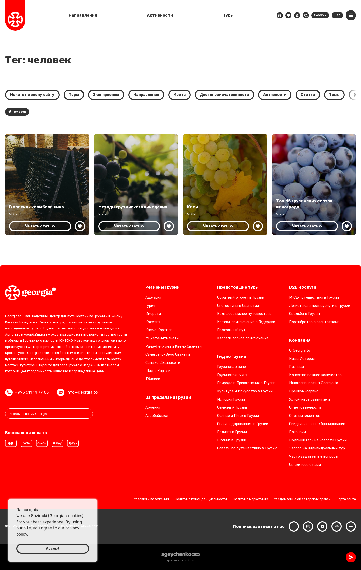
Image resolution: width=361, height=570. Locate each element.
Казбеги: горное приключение (243, 338)
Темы (334, 94)
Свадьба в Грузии (304, 314)
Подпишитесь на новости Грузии (318, 440)
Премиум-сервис (303, 391)
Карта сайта (346, 499)
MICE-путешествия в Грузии (314, 297)
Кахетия (152, 322)
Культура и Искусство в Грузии (245, 391)
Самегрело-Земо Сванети (167, 354)
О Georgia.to (299, 350)
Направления (82, 15)
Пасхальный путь (232, 330)
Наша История (302, 358)
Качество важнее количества (315, 375)
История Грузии (231, 399)
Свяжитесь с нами (305, 464)
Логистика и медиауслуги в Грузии (319, 305)
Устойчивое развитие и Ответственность (309, 403)
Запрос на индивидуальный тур (317, 448)
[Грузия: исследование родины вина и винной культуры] (47, 184)
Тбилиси (152, 379)
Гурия (150, 305)
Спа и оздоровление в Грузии (242, 424)
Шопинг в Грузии (231, 440)
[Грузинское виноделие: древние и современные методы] (136, 184)
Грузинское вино (231, 367)
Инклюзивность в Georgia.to (313, 383)
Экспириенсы (106, 94)
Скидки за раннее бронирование (317, 424)
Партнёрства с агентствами (314, 322)
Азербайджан (157, 416)
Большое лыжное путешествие (244, 314)
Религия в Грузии (232, 432)
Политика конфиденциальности (201, 499)
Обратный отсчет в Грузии (240, 297)
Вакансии (297, 432)
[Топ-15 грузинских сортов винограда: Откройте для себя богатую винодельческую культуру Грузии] (314, 184)
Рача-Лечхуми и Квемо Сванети (173, 346)
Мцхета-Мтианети (162, 338)
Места (179, 94)
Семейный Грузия (232, 407)
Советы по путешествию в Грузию (247, 448)
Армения (152, 407)
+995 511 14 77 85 (27, 392)
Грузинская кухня (232, 375)
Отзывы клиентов (304, 416)
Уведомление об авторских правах (302, 499)
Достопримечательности (224, 94)
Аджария (153, 297)
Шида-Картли (157, 371)
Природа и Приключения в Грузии (246, 383)
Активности (160, 15)
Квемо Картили (158, 330)
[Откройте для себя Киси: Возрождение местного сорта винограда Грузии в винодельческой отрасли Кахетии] (225, 184)
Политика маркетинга (250, 499)
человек (17, 111)
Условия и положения (151, 499)
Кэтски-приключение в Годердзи (246, 322)
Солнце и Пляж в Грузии (238, 416)
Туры (228, 15)
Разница (296, 367)
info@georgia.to (77, 392)
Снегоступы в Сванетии (238, 305)
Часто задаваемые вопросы (313, 456)
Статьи (308, 94)
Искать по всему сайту (32, 94)
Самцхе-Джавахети (162, 363)
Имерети (153, 314)
